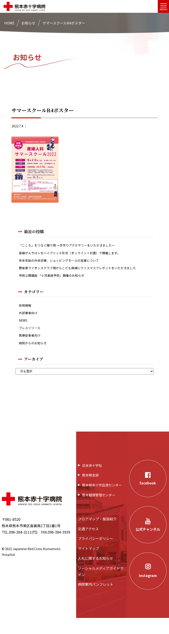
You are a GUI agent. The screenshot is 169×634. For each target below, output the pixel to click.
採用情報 (26, 316)
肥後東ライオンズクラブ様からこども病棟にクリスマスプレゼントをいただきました (84, 274)
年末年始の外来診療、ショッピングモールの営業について (64, 262)
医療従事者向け (31, 349)
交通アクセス (88, 544)
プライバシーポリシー (95, 554)
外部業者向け (29, 324)
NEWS (24, 333)
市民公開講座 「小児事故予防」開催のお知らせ (56, 285)
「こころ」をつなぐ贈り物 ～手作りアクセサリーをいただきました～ (74, 245)
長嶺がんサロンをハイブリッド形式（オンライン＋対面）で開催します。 (77, 253)
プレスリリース (31, 341)
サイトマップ (88, 564)
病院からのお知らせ (35, 358)
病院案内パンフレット (95, 600)
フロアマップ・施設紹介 (97, 534)
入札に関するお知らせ (95, 574)
